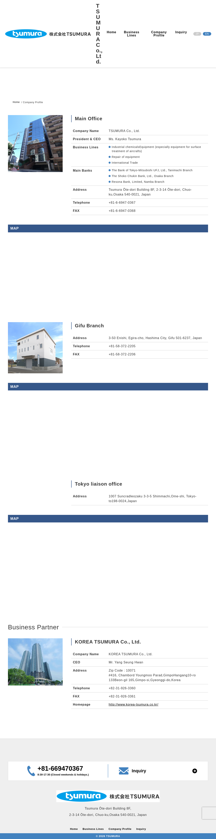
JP (197, 33)
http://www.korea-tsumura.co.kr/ (133, 704)
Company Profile (159, 33)
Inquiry (181, 32)
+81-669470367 (60, 768)
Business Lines (131, 33)
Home (111, 32)
